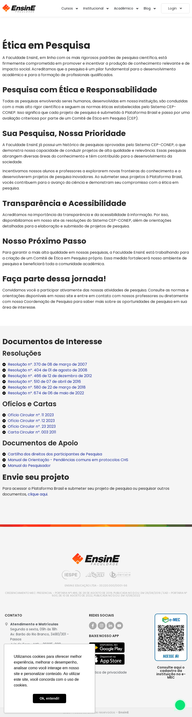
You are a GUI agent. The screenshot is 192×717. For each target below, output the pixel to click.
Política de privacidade (108, 672)
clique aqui (37, 494)
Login (175, 8)
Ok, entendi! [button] (49, 698)
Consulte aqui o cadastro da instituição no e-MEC (171, 672)
